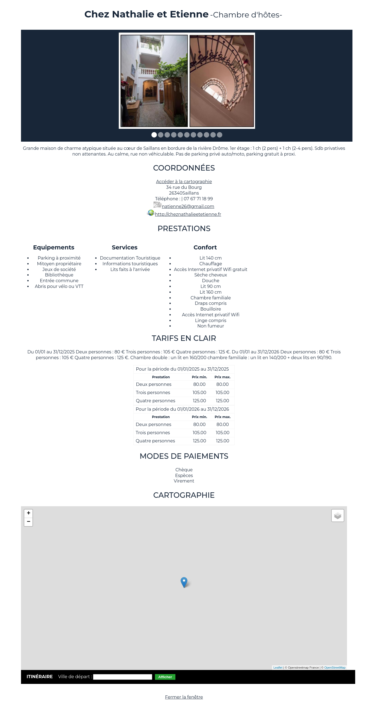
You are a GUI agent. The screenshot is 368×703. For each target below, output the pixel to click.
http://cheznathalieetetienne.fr (188, 214)
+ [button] (28, 514)
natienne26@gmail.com (188, 206)
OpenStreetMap (335, 667)
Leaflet (277, 667)
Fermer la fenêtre (184, 697)
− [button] (28, 522)
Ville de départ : (75, 676)
